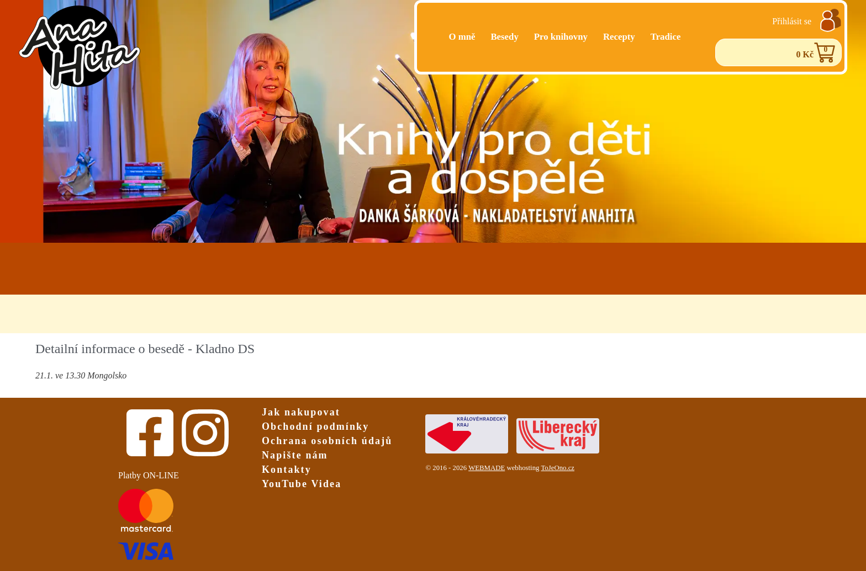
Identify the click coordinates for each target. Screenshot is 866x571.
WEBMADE (486, 468)
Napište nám (295, 455)
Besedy (504, 36)
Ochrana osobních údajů (327, 440)
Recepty (619, 36)
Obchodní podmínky (315, 426)
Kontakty (286, 469)
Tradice (666, 36)
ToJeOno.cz (557, 468)
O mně (461, 36)
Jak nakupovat (301, 412)
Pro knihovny (561, 36)
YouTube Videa (301, 483)
